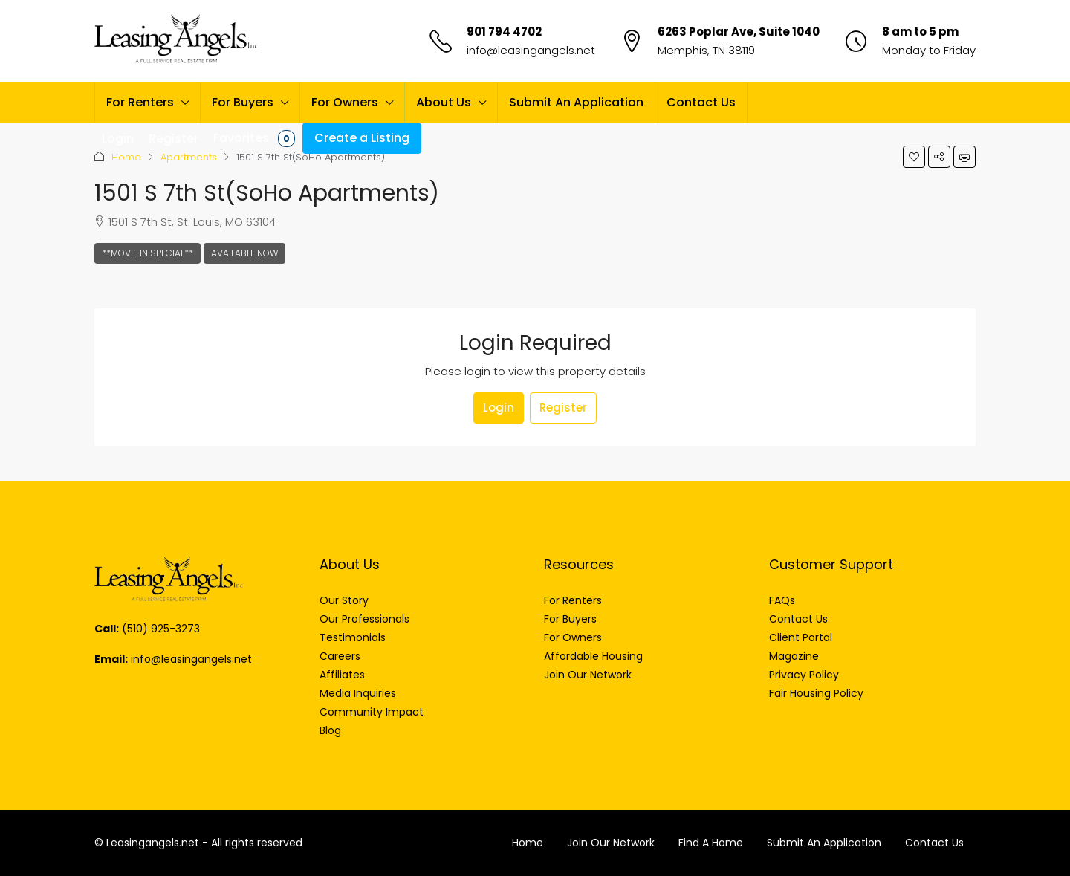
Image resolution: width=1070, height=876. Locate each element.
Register (563, 407)
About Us (443, 102)
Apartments (188, 157)
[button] (914, 157)
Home (126, 157)
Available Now (244, 253)
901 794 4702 (504, 31)
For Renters (140, 102)
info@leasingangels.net (531, 50)
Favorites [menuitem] (254, 138)
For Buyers (242, 102)
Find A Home (710, 842)
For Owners (344, 102)
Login (498, 407)
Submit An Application (576, 102)
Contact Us (701, 102)
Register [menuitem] (173, 138)
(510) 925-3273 (161, 628)
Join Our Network (611, 842)
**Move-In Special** (147, 253)
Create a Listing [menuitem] (361, 137)
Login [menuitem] (118, 138)
